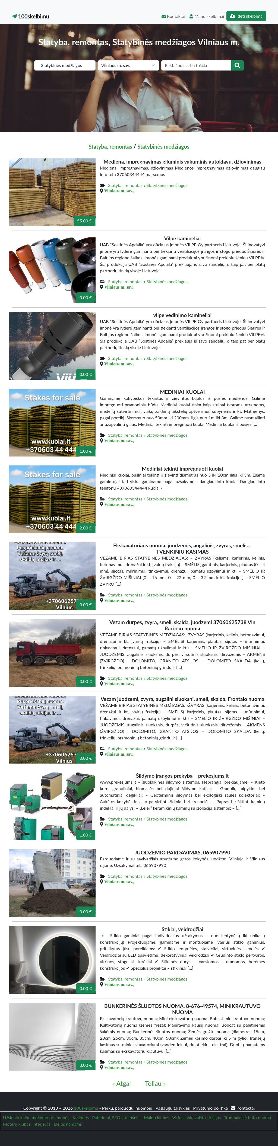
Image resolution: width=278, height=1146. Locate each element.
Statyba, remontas (110, 146)
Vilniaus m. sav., (119, 191)
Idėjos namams (68, 1123)
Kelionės (81, 1117)
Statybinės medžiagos (163, 146)
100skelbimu (30, 16)
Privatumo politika (211, 1107)
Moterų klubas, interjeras (26, 1123)
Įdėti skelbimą (246, 15)
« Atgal (121, 1083)
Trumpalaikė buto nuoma (247, 1117)
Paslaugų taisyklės (173, 1107)
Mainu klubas (156, 1117)
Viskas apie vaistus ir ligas (196, 1117)
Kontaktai (173, 16)
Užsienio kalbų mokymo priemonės (36, 1117)
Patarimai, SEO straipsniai (116, 1117)
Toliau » (155, 1083)
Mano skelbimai (206, 16)
